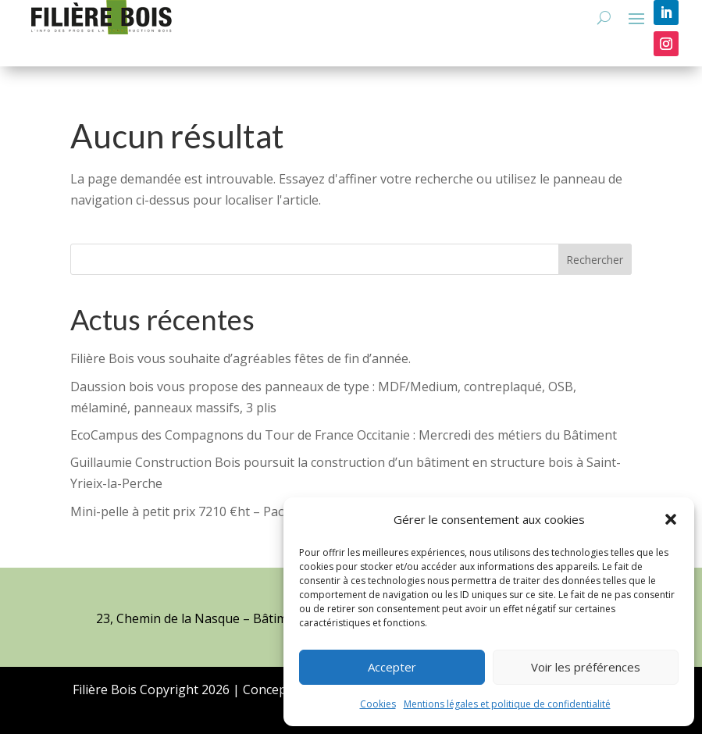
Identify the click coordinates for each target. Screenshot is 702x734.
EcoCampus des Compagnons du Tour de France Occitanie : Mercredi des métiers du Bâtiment (343, 435)
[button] (671, 519)
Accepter (392, 667)
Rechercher (594, 259)
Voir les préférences (585, 667)
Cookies (378, 704)
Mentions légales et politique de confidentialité (507, 704)
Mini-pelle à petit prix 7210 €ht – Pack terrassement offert (240, 511)
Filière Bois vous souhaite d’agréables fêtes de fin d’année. (240, 358)
